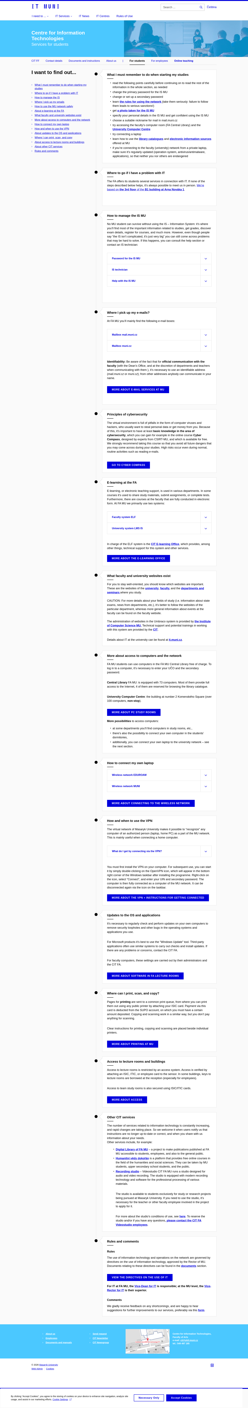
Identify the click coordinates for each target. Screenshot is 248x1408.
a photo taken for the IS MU (135, 110)
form (201, 1310)
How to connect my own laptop (52, 124)
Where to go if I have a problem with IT (56, 93)
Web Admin (37, 1369)
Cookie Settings (62, 1402)
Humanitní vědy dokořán (132, 1158)
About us (111, 60)
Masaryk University (48, 1365)
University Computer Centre (131, 129)
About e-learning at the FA (49, 110)
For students (137, 60)
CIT (155, 629)
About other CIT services (48, 146)
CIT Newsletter (100, 1338)
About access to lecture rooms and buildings (59, 142)
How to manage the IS (47, 97)
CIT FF (35, 60)
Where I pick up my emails (49, 102)
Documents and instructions (84, 60)
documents (188, 1266)
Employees (51, 1338)
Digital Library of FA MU (132, 1149)
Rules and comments (46, 151)
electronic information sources (190, 138)
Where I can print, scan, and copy (53, 137)
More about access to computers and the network (62, 119)
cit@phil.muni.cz (189, 1340)
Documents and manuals (59, 1342)
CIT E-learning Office (165, 544)
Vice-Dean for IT (145, 1286)
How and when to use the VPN (52, 128)
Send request (100, 1334)
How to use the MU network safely (54, 106)
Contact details (54, 60)
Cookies (50, 1369)
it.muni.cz (175, 639)
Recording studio (127, 1171)
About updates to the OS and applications (58, 133)
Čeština (212, 7)
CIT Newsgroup (101, 1342)
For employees (159, 60)
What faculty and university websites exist (58, 115)
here (183, 1216)
